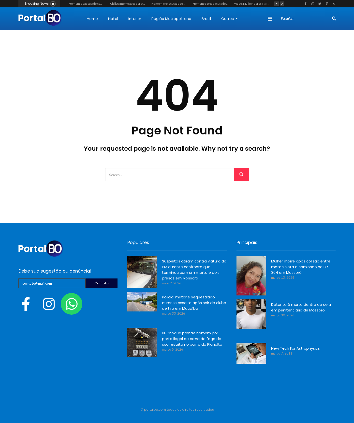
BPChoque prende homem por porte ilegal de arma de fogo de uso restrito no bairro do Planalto (192, 338)
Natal (113, 18)
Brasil (206, 18)
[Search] (306, 18)
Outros (229, 18)
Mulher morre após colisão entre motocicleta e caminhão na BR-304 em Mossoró (300, 267)
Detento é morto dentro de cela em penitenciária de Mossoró (301, 307)
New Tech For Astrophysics (295, 348)
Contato (101, 283)
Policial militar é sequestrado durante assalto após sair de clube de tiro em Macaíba (194, 302)
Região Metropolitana (171, 18)
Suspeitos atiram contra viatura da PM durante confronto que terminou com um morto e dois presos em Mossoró (194, 270)
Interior (134, 18)
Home (92, 18)
